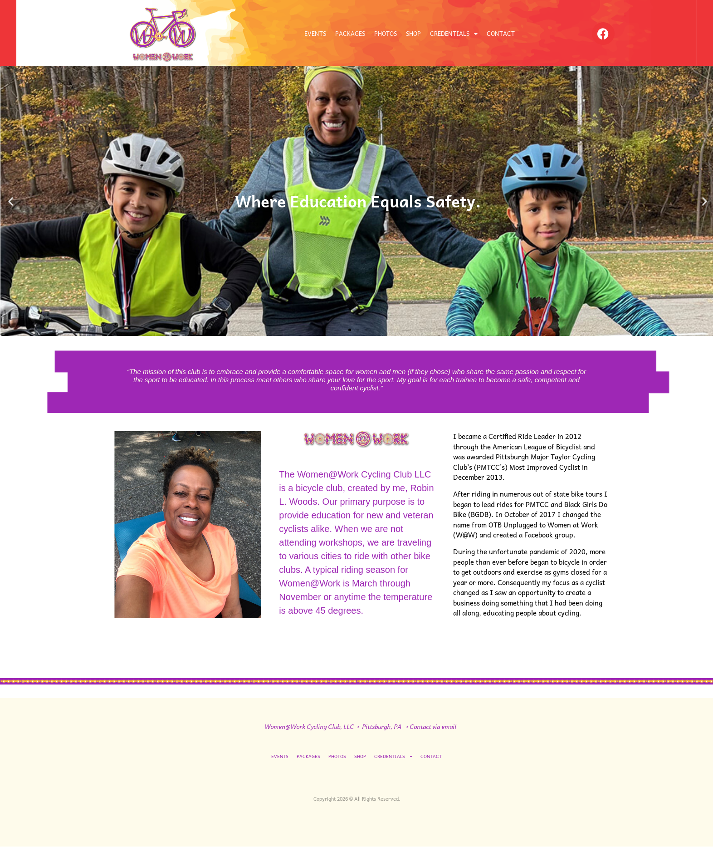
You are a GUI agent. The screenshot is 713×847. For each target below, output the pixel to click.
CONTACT (501, 33)
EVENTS (315, 33)
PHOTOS (385, 33)
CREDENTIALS (454, 33)
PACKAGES (350, 33)
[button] (10, 201)
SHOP (413, 33)
